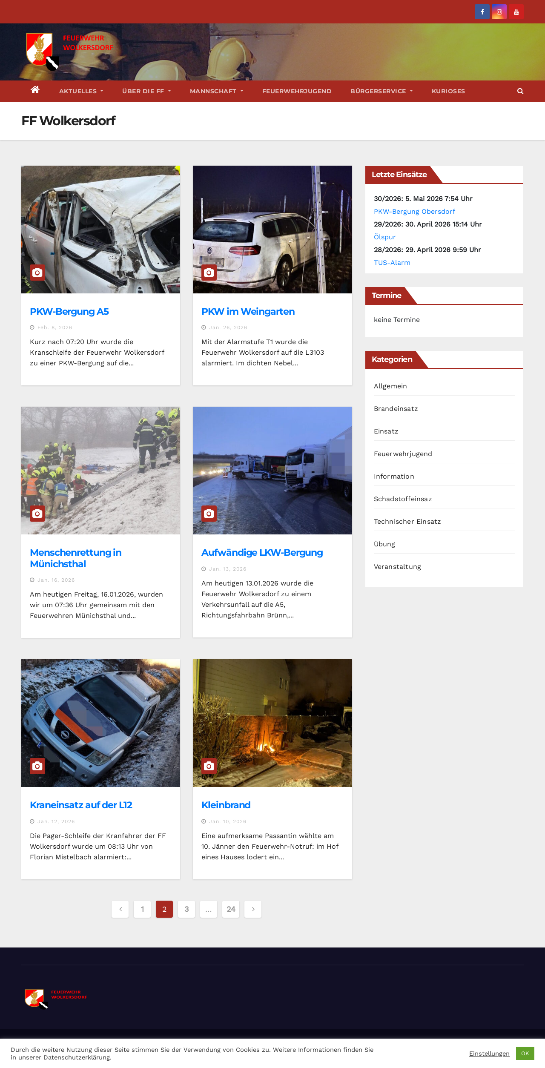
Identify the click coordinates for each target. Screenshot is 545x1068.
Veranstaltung (398, 567)
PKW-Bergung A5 (69, 311)
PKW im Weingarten (247, 311)
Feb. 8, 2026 (54, 327)
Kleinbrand (225, 805)
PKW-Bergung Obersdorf (414, 211)
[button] (520, 91)
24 (231, 908)
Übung (385, 544)
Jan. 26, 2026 (228, 327)
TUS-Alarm (392, 262)
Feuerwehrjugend (297, 91)
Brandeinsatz (396, 409)
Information (394, 476)
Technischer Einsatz (408, 521)
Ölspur (385, 237)
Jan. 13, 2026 (228, 569)
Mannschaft (217, 91)
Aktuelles (81, 91)
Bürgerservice (381, 91)
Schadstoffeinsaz (403, 499)
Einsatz (386, 431)
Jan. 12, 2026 (56, 821)
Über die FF (146, 91)
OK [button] (525, 1053)
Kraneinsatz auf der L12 (81, 805)
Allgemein (390, 386)
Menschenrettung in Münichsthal (75, 558)
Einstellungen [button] (489, 1053)
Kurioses (448, 91)
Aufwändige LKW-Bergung (262, 552)
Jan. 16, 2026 (56, 580)
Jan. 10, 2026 (228, 821)
